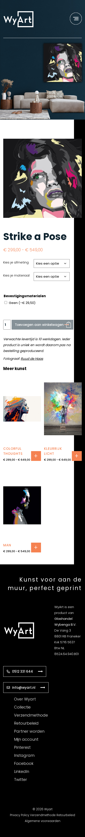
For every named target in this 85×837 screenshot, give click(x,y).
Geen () (22, 302)
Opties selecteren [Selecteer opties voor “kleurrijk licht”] (77, 456)
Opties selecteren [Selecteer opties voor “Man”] (36, 547)
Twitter (20, 779)
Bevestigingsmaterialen (25, 296)
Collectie (22, 707)
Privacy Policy (19, 815)
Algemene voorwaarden (42, 821)
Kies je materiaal (16, 275)
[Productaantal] (7, 325)
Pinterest (22, 747)
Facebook (23, 763)
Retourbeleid (26, 723)
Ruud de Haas (32, 358)
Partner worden (29, 731)
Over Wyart (25, 699)
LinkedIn (21, 771)
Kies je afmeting (16, 262)
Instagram (24, 755)
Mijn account (26, 739)
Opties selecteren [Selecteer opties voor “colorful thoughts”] (36, 456)
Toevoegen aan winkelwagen (39, 324)
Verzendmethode (31, 715)
